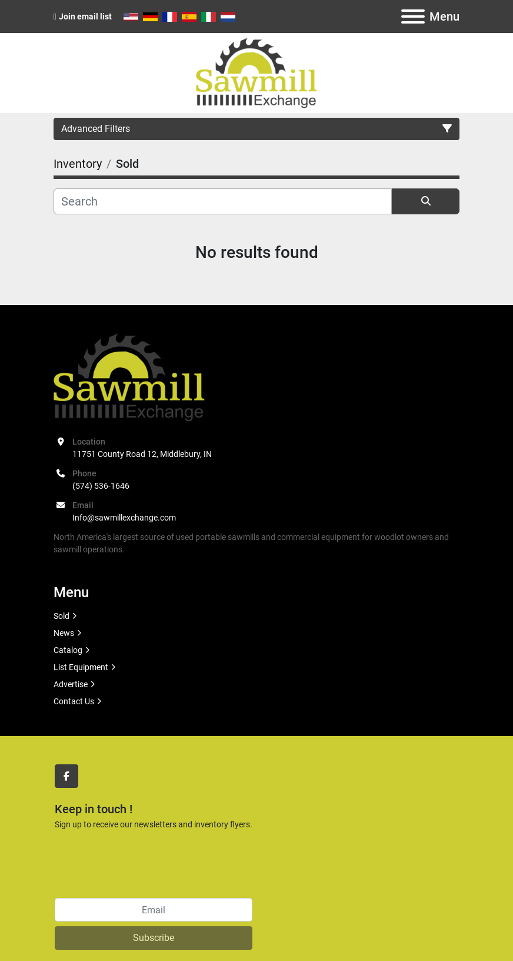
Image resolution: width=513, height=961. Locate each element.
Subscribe (153, 937)
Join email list (85, 16)
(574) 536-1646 (100, 486)
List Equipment (81, 667)
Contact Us (74, 701)
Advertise (71, 684)
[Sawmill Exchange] (129, 376)
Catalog (68, 650)
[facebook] (66, 776)
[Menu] (413, 16)
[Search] (223, 201)
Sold (61, 616)
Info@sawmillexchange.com (124, 517)
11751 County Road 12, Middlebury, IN (142, 454)
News (64, 633)
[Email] (153, 910)
